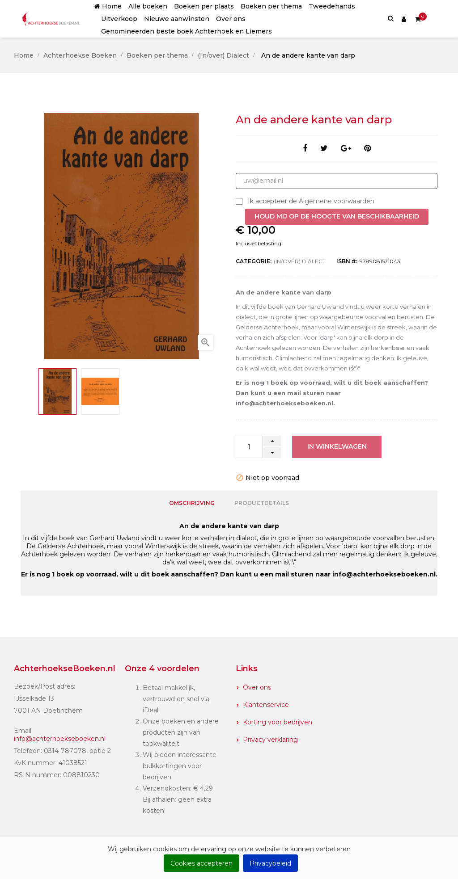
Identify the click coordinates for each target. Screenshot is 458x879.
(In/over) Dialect (300, 261)
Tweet (324, 148)
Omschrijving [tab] (192, 502)
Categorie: (253, 261)
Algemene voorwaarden (336, 201)
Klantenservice (266, 703)
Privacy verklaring (270, 738)
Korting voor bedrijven (277, 720)
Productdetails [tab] (261, 502)
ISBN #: (346, 261)
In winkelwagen (337, 446)
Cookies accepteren (201, 863)
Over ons (257, 685)
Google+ (346, 148)
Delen (305, 148)
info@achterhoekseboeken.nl (60, 737)
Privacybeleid (270, 863)
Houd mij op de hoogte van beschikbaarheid (336, 216)
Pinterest (367, 148)
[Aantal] (249, 447)
